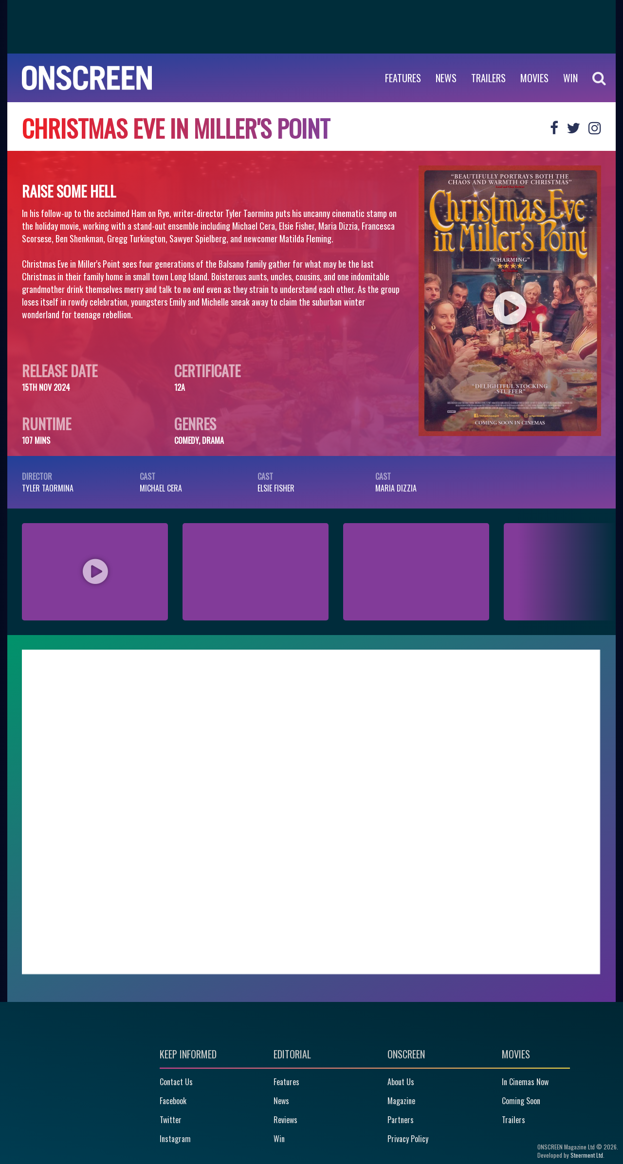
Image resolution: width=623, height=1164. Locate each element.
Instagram (175, 1139)
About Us (400, 1082)
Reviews (285, 1120)
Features (403, 78)
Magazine (401, 1101)
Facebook (173, 1101)
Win (279, 1139)
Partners (400, 1120)
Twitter (171, 1120)
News (446, 78)
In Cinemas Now (525, 1082)
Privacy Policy (407, 1139)
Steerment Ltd (586, 1155)
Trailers (488, 78)
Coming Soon (521, 1101)
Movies (534, 78)
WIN (570, 78)
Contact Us (176, 1082)
